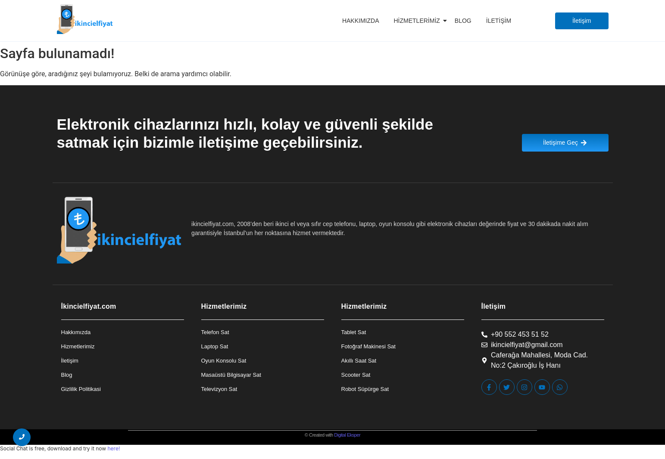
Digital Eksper (347, 434)
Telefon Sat (215, 332)
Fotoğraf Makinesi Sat (368, 346)
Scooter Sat (356, 375)
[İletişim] (582, 20)
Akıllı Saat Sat (359, 360)
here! (113, 448)
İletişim (498, 20)
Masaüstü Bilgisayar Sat (231, 375)
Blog (463, 20)
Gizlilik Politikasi (81, 389)
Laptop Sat (214, 346)
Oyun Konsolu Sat (224, 360)
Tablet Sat (353, 332)
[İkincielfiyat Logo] (85, 19)
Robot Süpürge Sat (365, 389)
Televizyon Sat (219, 389)
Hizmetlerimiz (418, 20)
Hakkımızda (360, 20)
